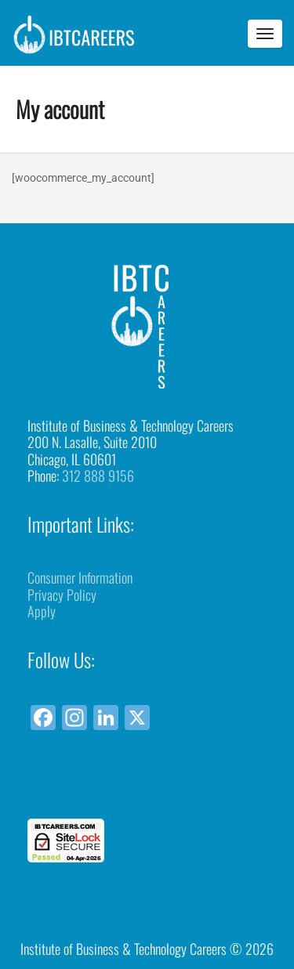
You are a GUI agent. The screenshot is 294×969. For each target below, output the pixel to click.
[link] (147, 790)
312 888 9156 (98, 475)
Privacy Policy (61, 594)
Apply (41, 611)
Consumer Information (79, 577)
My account (60, 108)
